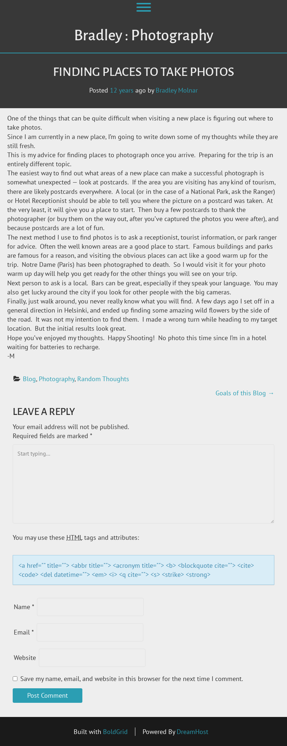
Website (25, 657)
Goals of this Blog (245, 393)
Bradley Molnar (177, 90)
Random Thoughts (103, 379)
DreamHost (192, 731)
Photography (56, 379)
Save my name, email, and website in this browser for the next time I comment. (131, 678)
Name (24, 607)
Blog (29, 379)
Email (24, 632)
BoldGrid (115, 731)
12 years (122, 90)
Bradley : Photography (143, 36)
